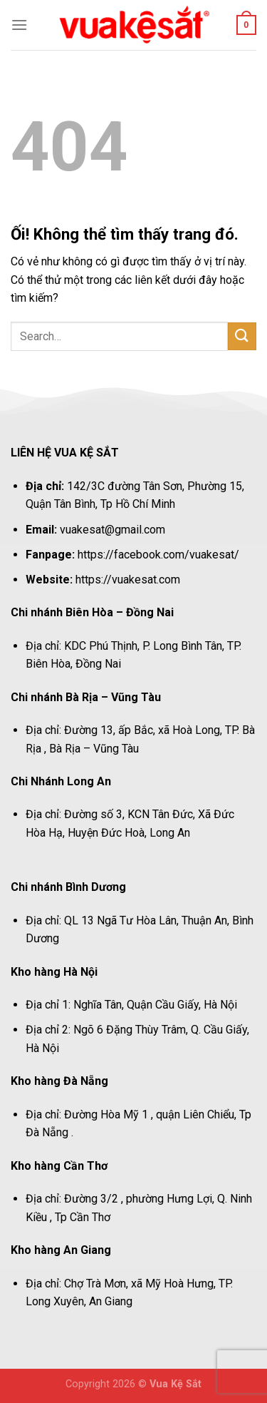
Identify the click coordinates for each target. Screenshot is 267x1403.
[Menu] (19, 24)
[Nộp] (242, 336)
